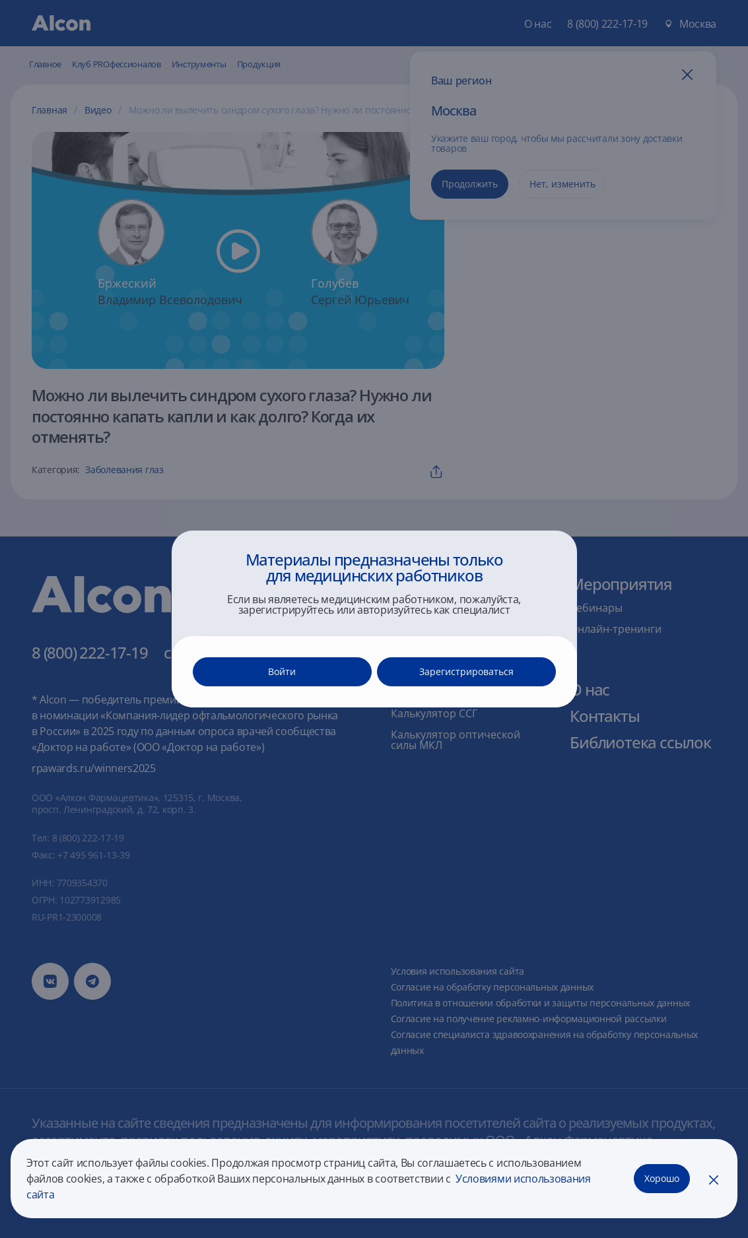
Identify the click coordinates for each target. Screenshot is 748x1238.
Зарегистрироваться (466, 671)
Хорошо (661, 1178)
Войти (282, 671)
